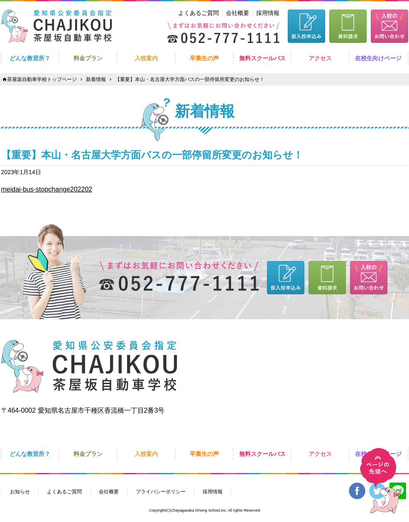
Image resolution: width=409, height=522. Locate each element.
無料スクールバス (262, 58)
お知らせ (20, 492)
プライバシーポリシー (161, 492)
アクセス (320, 58)
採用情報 (267, 13)
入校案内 (146, 58)
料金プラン (88, 58)
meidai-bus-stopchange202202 (47, 189)
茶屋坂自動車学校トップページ (42, 79)
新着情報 (96, 79)
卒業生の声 (204, 58)
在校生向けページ (378, 58)
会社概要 (237, 13)
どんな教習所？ (30, 58)
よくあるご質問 (198, 13)
